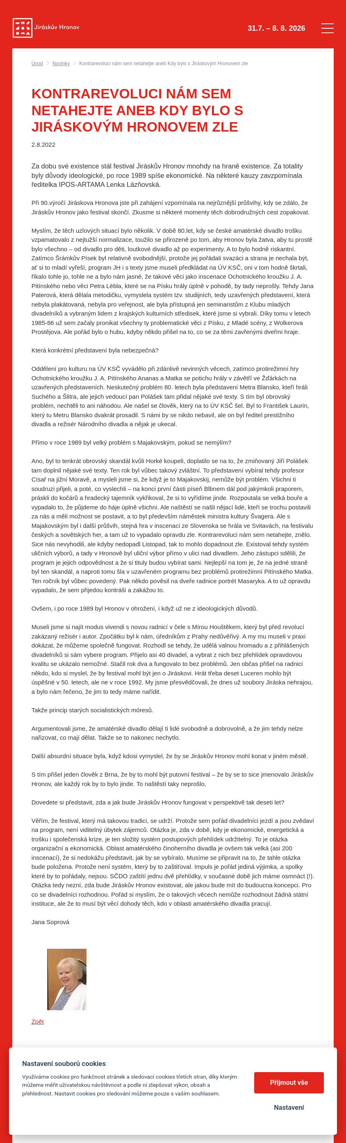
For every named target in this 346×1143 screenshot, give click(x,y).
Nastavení (289, 1107)
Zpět (38, 1021)
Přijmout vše (289, 1082)
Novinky (61, 63)
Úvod (37, 63)
